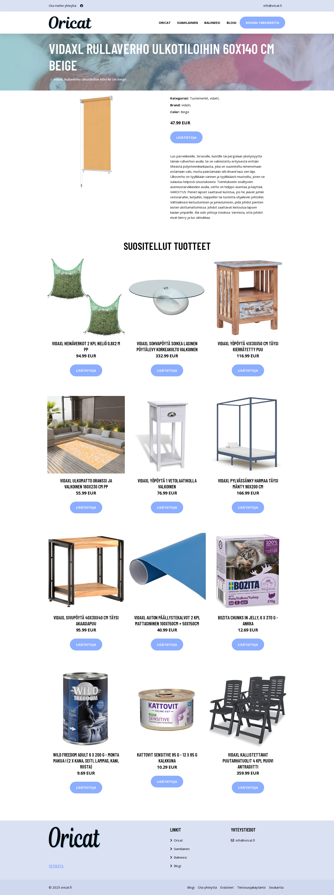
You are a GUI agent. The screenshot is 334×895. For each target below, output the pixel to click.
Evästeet (227, 887)
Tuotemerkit (199, 98)
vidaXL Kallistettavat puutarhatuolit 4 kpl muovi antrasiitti (248, 760)
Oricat (165, 22)
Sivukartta (276, 887)
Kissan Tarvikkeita (262, 22)
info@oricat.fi (272, 6)
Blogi (231, 22)
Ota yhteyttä (207, 887)
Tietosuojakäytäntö (251, 887)
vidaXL (214, 98)
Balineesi (212, 22)
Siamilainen (187, 22)
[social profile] (81, 6)
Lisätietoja (186, 137)
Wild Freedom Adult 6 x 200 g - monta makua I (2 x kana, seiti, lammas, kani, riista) (86, 760)
